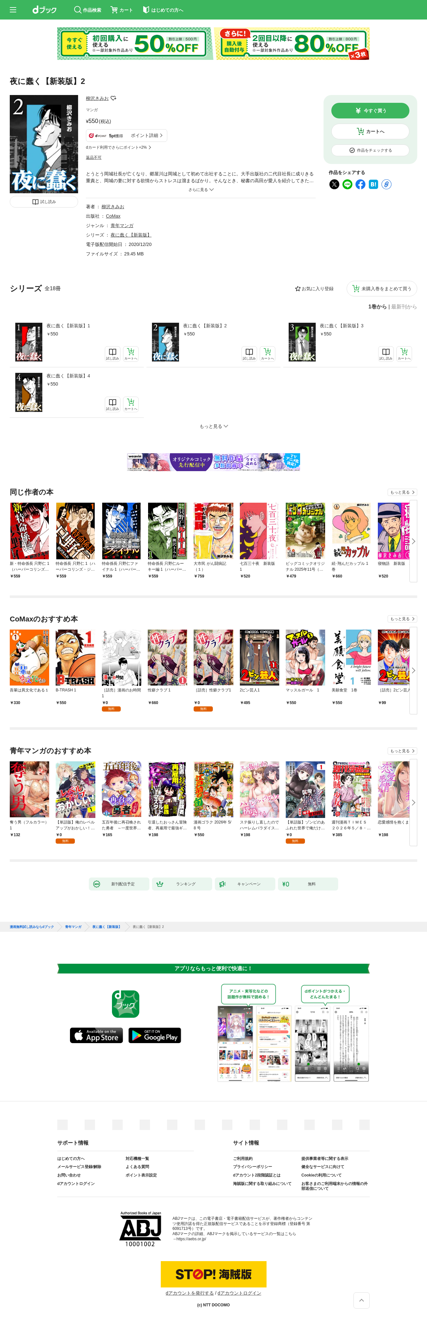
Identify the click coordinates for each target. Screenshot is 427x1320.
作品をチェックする (374, 150)
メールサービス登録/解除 (79, 1166)
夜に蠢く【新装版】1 (68, 325)
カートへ (375, 131)
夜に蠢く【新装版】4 (68, 375)
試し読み (48, 201)
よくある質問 (137, 1166)
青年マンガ (122, 225)
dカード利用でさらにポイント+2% (116, 147)
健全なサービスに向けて (322, 1166)
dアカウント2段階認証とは (257, 1175)
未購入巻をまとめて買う (387, 288)
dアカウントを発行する (190, 1293)
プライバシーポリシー (252, 1166)
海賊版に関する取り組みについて (262, 1183)
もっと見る (400, 492)
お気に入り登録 (318, 288)
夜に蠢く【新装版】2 (205, 325)
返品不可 (94, 157)
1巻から (377, 306)
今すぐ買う (375, 110)
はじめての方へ (71, 1158)
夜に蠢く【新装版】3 (342, 325)
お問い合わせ (69, 1175)
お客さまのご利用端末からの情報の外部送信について (334, 1186)
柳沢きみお (97, 98)
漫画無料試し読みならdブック (32, 927)
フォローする (113, 98)
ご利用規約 (243, 1158)
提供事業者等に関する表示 (324, 1158)
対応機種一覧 (137, 1158)
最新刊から (404, 306)
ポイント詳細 (144, 135)
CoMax (113, 216)
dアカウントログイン (76, 1183)
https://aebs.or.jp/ (191, 1239)
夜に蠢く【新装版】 (131, 235)
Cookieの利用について (321, 1175)
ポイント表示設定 (141, 1175)
